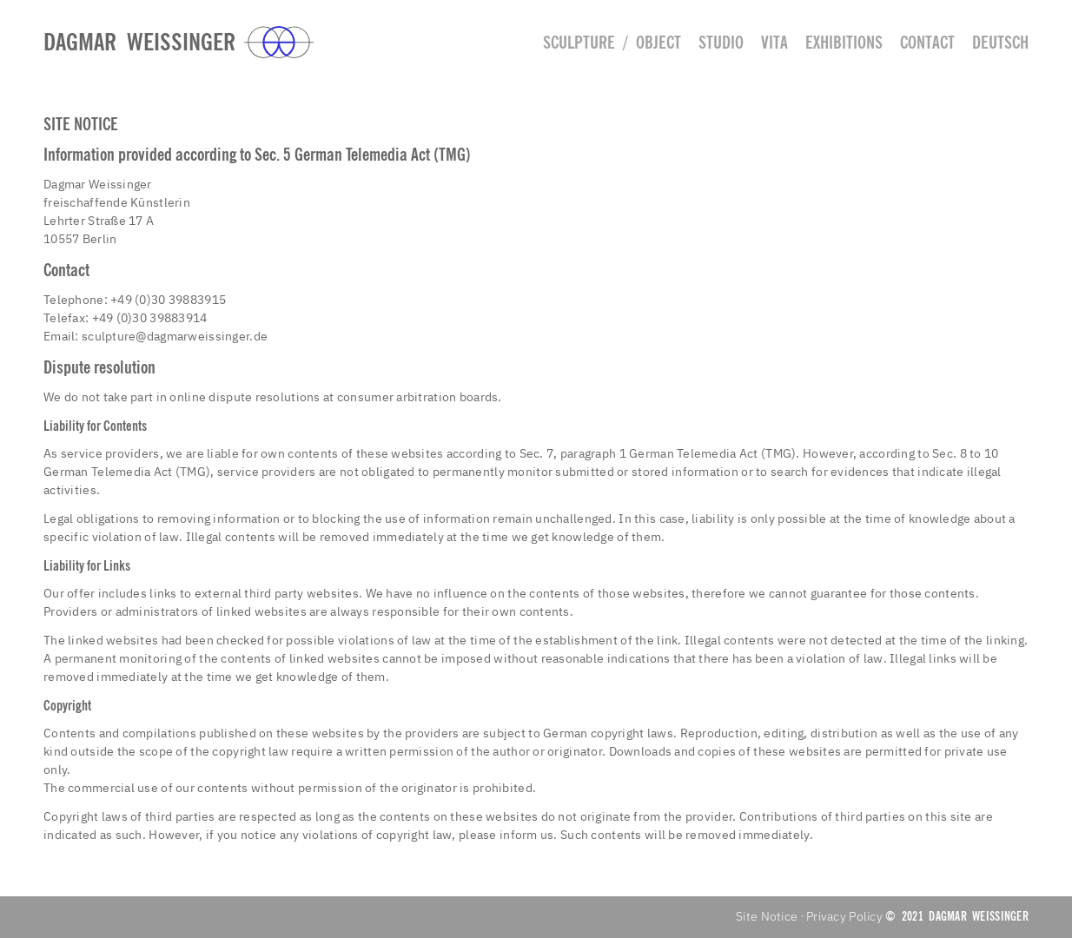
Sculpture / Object (612, 42)
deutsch (1000, 42)
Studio (721, 42)
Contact (927, 42)
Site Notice (766, 916)
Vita (774, 42)
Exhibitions (844, 42)
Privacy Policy (844, 916)
